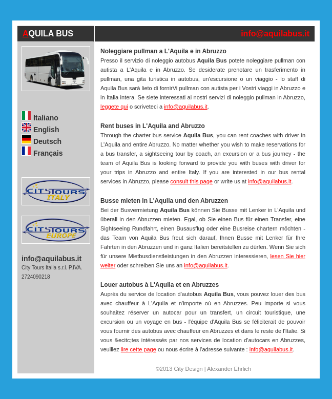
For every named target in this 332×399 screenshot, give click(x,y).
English (40, 129)
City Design (188, 369)
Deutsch (41, 141)
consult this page (191, 181)
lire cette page (138, 349)
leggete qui (114, 106)
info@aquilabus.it (275, 33)
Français (42, 153)
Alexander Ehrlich (229, 369)
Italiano (40, 118)
